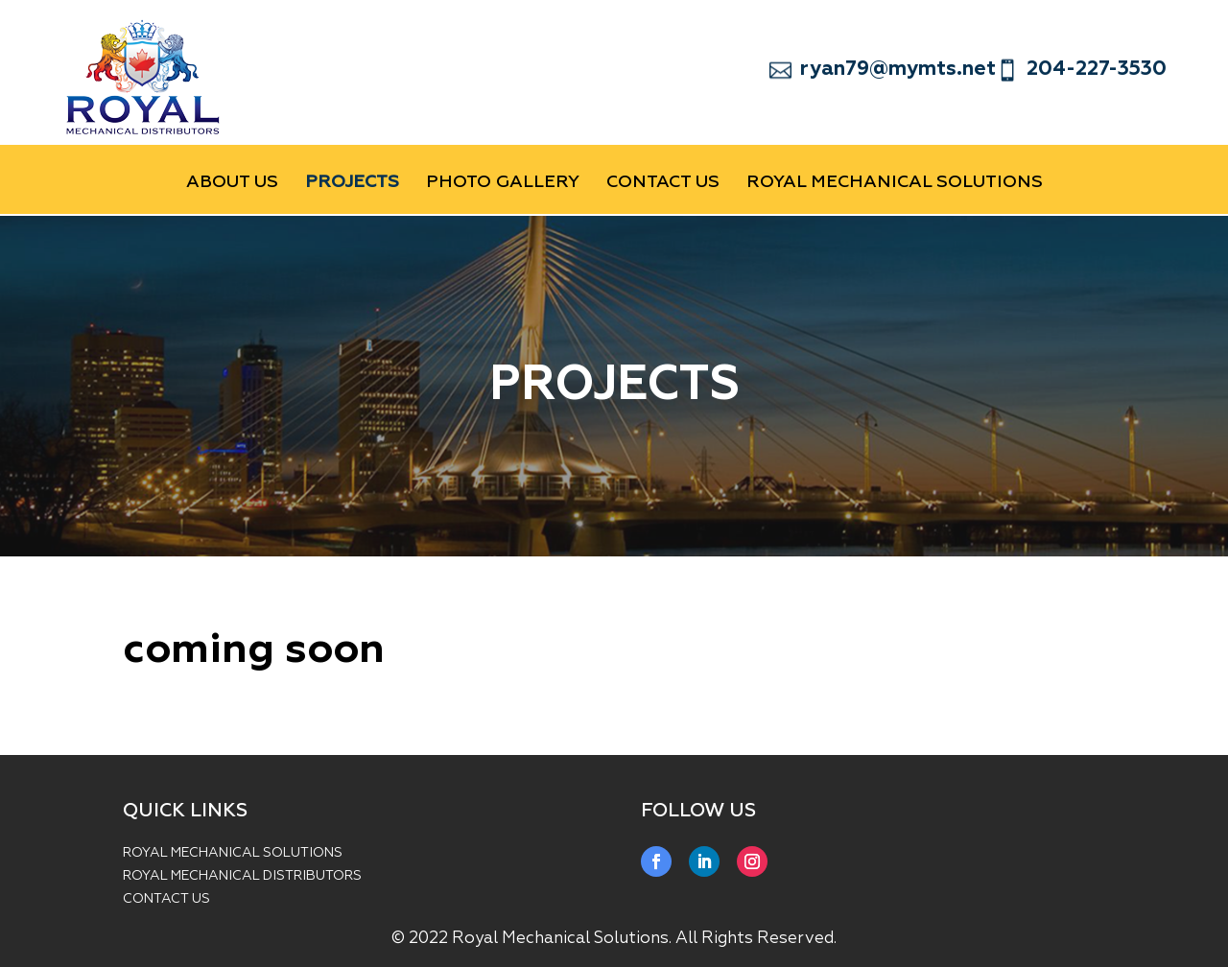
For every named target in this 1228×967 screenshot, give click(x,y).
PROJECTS (352, 183)
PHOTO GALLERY (502, 183)
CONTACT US (663, 183)
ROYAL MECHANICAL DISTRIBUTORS (242, 876)
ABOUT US (232, 183)
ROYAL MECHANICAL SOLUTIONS (232, 853)
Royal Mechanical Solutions (894, 183)
